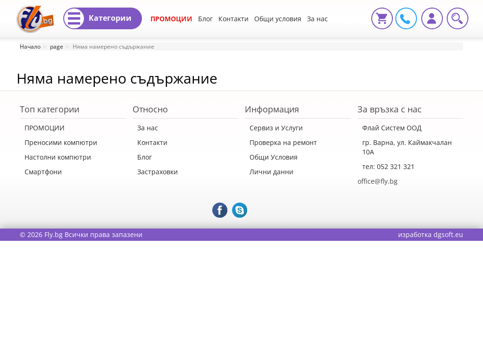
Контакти (233, 18)
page (56, 46)
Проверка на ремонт (283, 142)
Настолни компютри (58, 157)
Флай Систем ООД (392, 127)
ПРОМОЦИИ (171, 18)
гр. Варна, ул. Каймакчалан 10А (407, 147)
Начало (30, 46)
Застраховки (157, 171)
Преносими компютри (61, 142)
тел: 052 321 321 (388, 166)
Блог (205, 18)
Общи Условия (274, 157)
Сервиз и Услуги (276, 127)
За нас (147, 127)
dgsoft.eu (448, 234)
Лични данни (271, 171)
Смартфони (43, 171)
